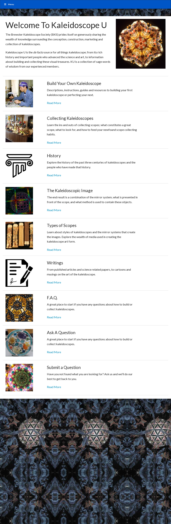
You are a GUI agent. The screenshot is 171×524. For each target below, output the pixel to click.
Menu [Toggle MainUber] (9, 4)
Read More (54, 103)
